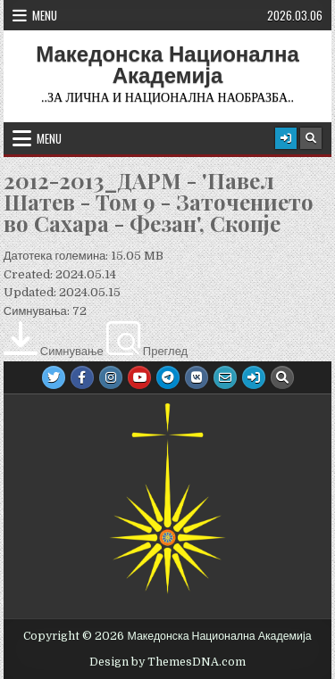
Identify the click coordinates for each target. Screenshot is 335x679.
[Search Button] (311, 138)
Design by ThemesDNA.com (167, 662)
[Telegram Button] (168, 377)
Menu (44, 15)
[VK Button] (196, 377)
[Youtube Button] (139, 377)
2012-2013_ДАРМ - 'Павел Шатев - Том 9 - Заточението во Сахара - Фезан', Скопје (159, 201)
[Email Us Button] (225, 377)
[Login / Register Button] (286, 138)
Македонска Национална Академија (167, 65)
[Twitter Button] (53, 377)
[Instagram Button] (110, 377)
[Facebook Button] (82, 377)
